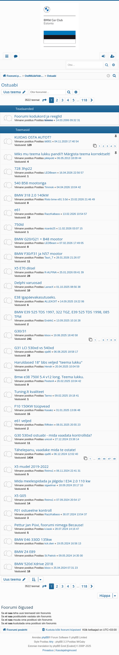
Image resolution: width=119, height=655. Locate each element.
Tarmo (48, 395)
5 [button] (73, 100)
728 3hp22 (23, 168)
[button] (44, 100)
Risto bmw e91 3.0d (56, 199)
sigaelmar (50, 485)
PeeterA (49, 381)
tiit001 (48, 141)
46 (104, 458)
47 (109, 458)
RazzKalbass (52, 213)
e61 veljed (22, 420)
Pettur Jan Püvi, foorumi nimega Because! (48, 524)
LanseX (49, 286)
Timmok (49, 187)
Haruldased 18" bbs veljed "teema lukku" (48, 362)
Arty (51, 641)
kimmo (49, 120)
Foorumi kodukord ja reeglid (38, 116)
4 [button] (68, 100)
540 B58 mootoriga (30, 183)
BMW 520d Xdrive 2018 (33, 563)
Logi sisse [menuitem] (104, 57)
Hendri (48, 366)
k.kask (48, 528)
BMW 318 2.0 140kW (31, 195)
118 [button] (84, 100)
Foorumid (16, 57)
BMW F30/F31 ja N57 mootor (38, 253)
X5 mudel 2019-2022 (31, 466)
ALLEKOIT (51, 301)
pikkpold (49, 158)
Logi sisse (12, 63)
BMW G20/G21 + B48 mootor (38, 239)
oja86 (48, 351)
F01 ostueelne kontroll (33, 510)
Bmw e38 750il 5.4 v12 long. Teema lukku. (49, 376)
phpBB (45, 637)
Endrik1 (49, 320)
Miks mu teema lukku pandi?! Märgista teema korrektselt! (62, 153)
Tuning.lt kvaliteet (29, 391)
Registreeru (32, 63)
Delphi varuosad (28, 282)
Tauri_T (49, 257)
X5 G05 (20, 495)
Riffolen (49, 424)
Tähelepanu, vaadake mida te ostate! (45, 449)
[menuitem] (114, 75)
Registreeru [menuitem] (113, 57)
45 (99, 458)
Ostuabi (9, 85)
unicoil (48, 439)
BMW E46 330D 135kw (33, 539)
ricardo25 (50, 228)
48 (114, 458)
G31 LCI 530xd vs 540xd (34, 347)
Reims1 (49, 470)
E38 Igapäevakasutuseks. (35, 297)
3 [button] (62, 100)
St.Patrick (50, 555)
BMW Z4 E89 (24, 551)
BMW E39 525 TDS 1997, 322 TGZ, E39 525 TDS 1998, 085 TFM (61, 314)
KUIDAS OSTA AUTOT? (32, 137)
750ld (19, 224)
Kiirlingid (8, 57)
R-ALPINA (51, 272)
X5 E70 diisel (24, 268)
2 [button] (57, 100)
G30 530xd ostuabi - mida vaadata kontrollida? (53, 435)
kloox (48, 335)
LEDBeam (51, 172)
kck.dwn (49, 543)
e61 (17, 209)
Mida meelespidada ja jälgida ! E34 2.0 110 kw (52, 481)
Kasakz (49, 410)
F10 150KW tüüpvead (32, 406)
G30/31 (20, 331)
